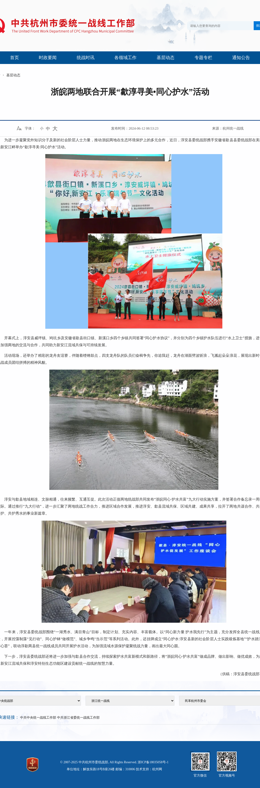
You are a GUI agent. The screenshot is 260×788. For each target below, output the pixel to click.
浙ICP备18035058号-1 (153, 762)
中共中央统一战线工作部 (38, 717)
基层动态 (165, 57)
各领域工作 (125, 57)
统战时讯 (85, 57)
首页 (14, 57)
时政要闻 (48, 57)
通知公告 (241, 57)
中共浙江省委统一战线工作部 (78, 717)
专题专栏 (203, 57)
